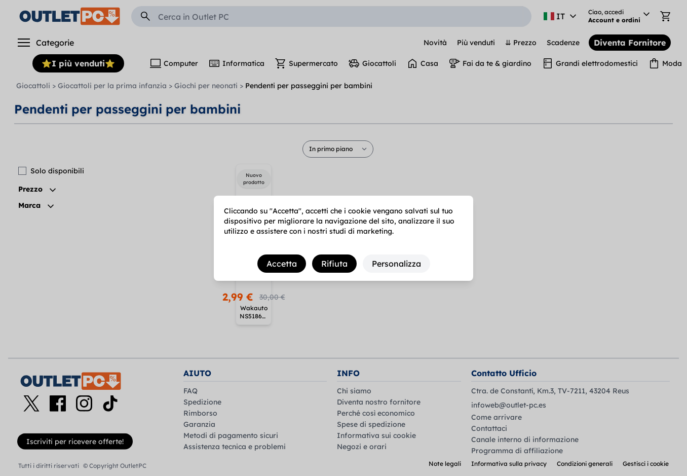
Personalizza (396, 264)
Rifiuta (334, 264)
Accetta (281, 264)
